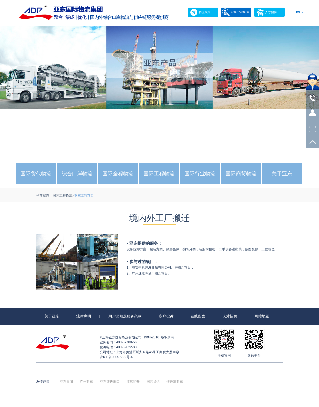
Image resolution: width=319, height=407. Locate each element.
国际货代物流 (36, 173)
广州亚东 (86, 381)
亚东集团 (66, 381)
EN (298, 12)
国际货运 (153, 381)
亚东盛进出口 (110, 381)
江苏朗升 (133, 381)
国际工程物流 (159, 173)
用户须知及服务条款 (125, 316)
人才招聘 (229, 316)
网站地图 (261, 316)
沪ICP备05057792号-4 (116, 357)
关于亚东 (282, 173)
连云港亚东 (174, 381)
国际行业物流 (200, 173)
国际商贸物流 (241, 173)
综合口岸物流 (77, 173)
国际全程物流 (118, 173)
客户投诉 (166, 316)
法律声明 (83, 316)
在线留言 (198, 316)
